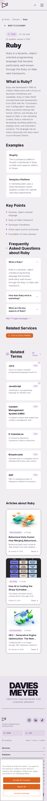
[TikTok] (42, 720)
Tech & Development (19, 335)
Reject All (21, 787)
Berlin (28, 740)
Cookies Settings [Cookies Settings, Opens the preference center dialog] (22, 793)
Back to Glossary (15, 26)
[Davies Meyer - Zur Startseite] (4, 719)
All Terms (36, 354)
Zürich (34, 740)
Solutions (23, 755)
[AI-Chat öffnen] (35, 5)
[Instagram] (29, 720)
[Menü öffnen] (42, 5)
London (42, 740)
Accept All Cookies (21, 780)
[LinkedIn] (35, 720)
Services (23, 748)
